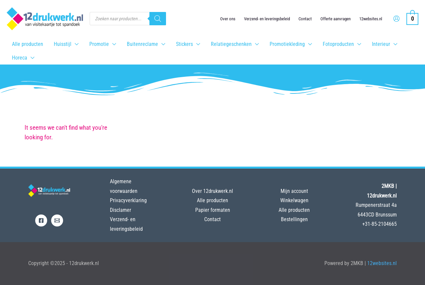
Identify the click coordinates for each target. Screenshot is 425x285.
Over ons (227, 18)
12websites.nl (370, 18)
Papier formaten (212, 210)
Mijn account (294, 191)
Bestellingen (294, 219)
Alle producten (212, 200)
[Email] (57, 220)
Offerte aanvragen (335, 18)
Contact (305, 18)
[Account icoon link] (396, 18)
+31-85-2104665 (379, 224)
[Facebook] (41, 220)
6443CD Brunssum (377, 215)
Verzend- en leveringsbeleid (267, 18)
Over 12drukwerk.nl (212, 191)
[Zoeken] (157, 18)
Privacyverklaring (128, 200)
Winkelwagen (294, 200)
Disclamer (120, 210)
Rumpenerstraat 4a (376, 205)
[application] (75, 44)
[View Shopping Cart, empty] (412, 18)
